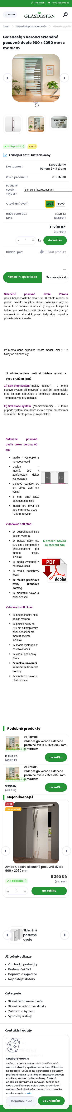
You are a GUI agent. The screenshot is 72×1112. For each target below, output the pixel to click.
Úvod (6, 26)
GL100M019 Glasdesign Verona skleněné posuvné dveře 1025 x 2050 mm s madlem (45, 743)
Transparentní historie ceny (26, 155)
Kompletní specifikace (22, 277)
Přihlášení (40, 2)
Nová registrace (60, 2)
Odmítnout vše (21, 1101)
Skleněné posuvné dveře (31, 26)
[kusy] (25, 240)
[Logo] (39, 14)
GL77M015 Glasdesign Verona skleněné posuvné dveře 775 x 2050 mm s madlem (44, 773)
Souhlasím (51, 1101)
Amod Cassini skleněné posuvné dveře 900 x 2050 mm (34, 869)
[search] (65, 14)
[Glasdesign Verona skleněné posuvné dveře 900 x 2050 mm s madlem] (36, 78)
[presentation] (7, 78)
